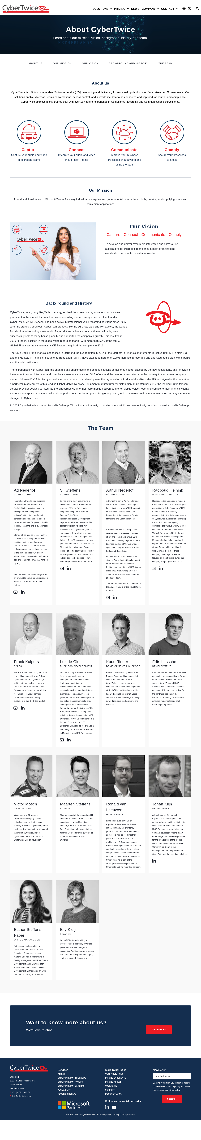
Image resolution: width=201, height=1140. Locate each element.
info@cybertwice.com (21, 1096)
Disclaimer (100, 1115)
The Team (165, 63)
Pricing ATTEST (113, 1082)
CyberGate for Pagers (70, 1082)
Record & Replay (67, 1094)
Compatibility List (115, 1074)
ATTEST (61, 1074)
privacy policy (174, 1090)
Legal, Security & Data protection (120, 1115)
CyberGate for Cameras (71, 1086)
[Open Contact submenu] (177, 8)
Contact (167, 9)
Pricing (119, 9)
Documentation (113, 1094)
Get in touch (158, 1029)
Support (110, 1090)
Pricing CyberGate (115, 1078)
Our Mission (62, 63)
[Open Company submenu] (150, 9)
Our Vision (90, 63)
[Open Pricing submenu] (128, 8)
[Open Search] (197, 8)
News (135, 9)
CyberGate (111, 1086)
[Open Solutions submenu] (102, 9)
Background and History (128, 63)
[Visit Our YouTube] (114, 1107)
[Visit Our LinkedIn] (107, 1107)
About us (35, 63)
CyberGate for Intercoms (72, 1078)
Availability (64, 1090)
